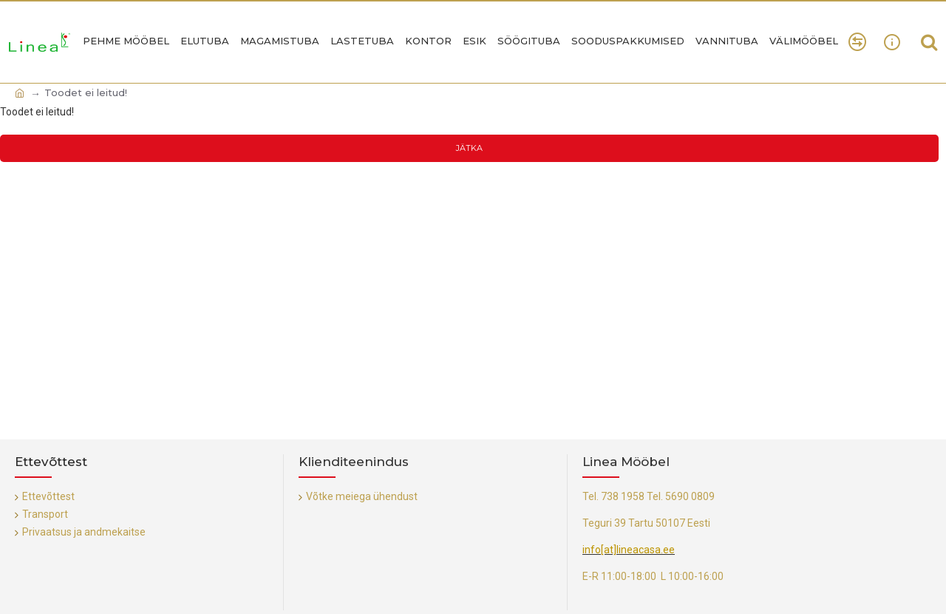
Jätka (469, 148)
